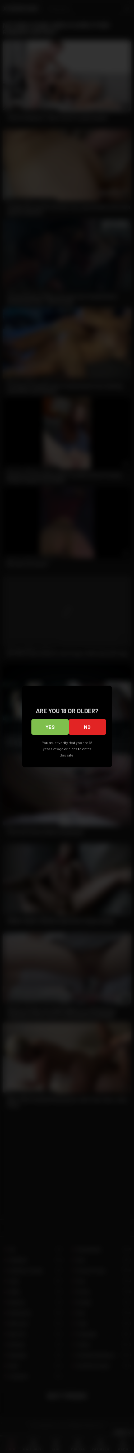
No (87, 727)
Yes (50, 727)
